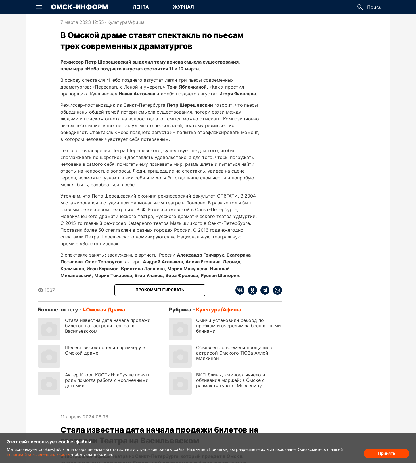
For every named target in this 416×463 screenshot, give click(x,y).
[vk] (239, 290)
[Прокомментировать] (159, 290)
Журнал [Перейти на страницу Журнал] (183, 7)
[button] (39, 7)
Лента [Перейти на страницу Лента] (141, 7)
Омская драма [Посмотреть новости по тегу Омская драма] (105, 310)
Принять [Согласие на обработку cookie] (386, 453)
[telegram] (263, 290)
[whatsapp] (275, 290)
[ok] (250, 290)
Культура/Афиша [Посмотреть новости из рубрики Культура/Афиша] (126, 22)
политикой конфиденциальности (38, 454)
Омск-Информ (79, 7)
